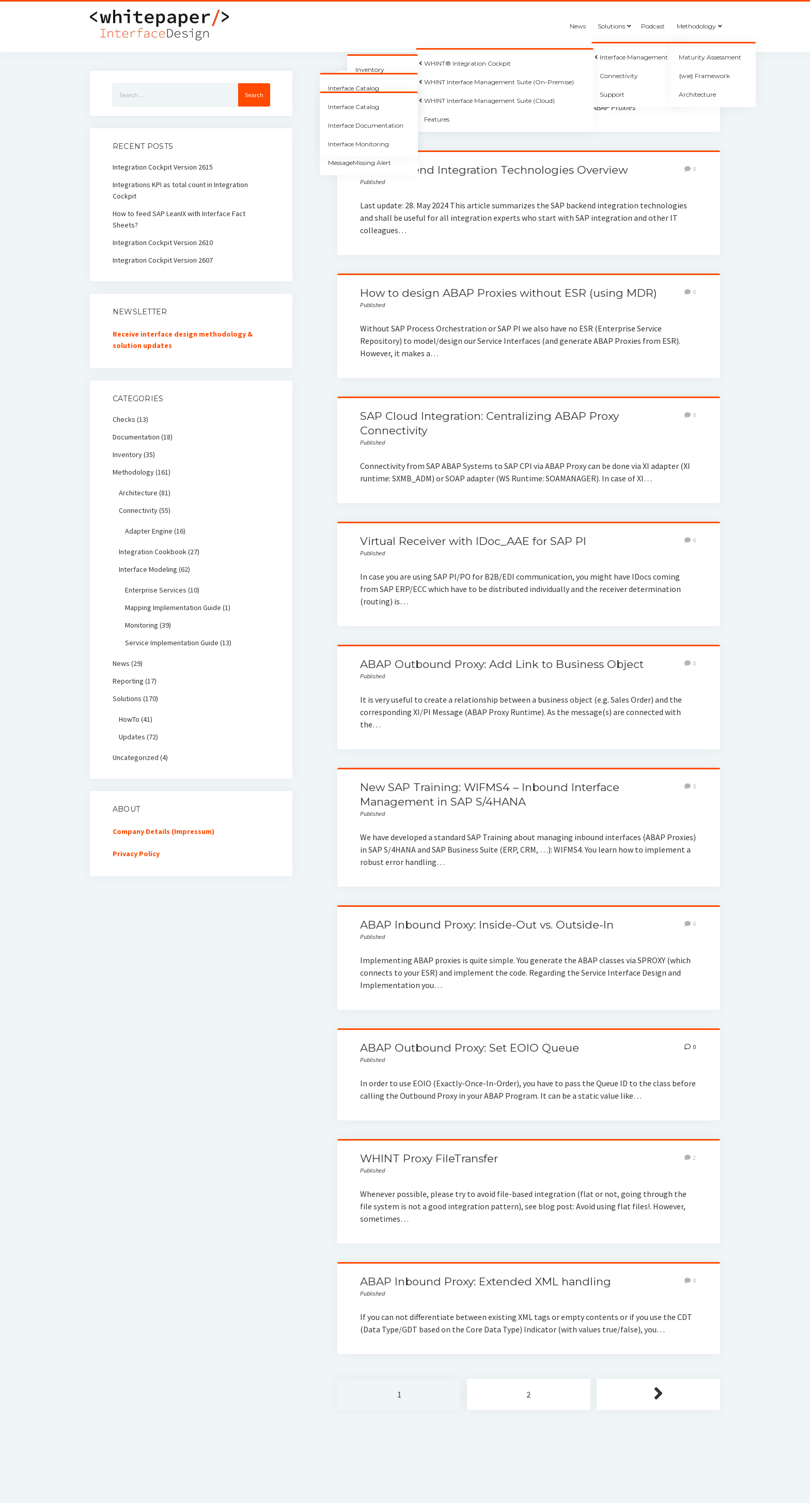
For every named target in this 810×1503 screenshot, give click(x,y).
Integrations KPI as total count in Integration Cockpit (180, 190)
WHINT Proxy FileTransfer (429, 1158)
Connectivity (138, 510)
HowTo (129, 719)
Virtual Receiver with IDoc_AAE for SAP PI (473, 541)
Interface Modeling (148, 569)
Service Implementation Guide (172, 642)
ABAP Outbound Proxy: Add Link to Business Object (502, 664)
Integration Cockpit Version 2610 (163, 242)
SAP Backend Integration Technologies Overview (494, 169)
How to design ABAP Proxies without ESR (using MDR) (508, 292)
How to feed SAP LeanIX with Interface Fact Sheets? (179, 219)
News (578, 26)
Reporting (128, 681)
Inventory (127, 454)
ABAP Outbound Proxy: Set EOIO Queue (469, 1047)
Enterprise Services (155, 590)
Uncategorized (136, 757)
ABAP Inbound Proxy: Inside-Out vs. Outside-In (487, 924)
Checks (124, 419)
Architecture (138, 492)
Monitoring (141, 625)
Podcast (653, 26)
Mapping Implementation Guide (173, 607)
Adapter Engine (149, 531)
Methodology (696, 26)
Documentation (136, 437)
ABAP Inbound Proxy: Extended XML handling (485, 1281)
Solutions (611, 26)
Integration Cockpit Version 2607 (163, 260)
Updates (132, 736)
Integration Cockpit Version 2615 (163, 167)
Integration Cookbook (152, 551)
